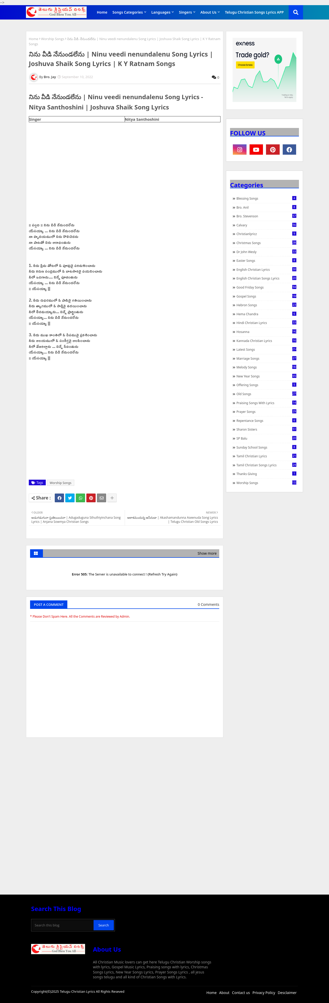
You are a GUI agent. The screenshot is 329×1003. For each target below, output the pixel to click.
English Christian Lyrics (266, 269)
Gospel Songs (266, 296)
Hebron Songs (266, 305)
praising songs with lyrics (266, 403)
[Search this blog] (63, 925)
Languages (161, 12)
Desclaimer (287, 992)
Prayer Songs (266, 411)
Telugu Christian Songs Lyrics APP (254, 12)
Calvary (266, 225)
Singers (185, 12)
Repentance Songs (266, 420)
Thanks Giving (266, 473)
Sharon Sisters (266, 429)
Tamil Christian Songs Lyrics (266, 465)
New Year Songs (266, 376)
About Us (208, 12)
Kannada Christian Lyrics (266, 340)
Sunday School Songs (266, 447)
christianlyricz (266, 233)
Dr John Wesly (266, 251)
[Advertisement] (124, 780)
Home (102, 12)
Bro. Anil (266, 207)
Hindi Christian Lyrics (266, 322)
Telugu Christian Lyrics (78, 991)
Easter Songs (266, 260)
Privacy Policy (263, 992)
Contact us (241, 992)
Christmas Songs (266, 242)
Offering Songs (266, 385)
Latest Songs (266, 349)
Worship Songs (52, 38)
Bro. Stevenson (266, 216)
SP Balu (266, 438)
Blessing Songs (266, 198)
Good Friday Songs (266, 287)
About (224, 992)
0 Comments (208, 604)
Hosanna (266, 331)
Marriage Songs (266, 358)
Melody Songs (266, 367)
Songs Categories (128, 12)
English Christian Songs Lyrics (266, 278)
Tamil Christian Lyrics (266, 456)
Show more (207, 553)
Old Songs (266, 394)
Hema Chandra (266, 314)
